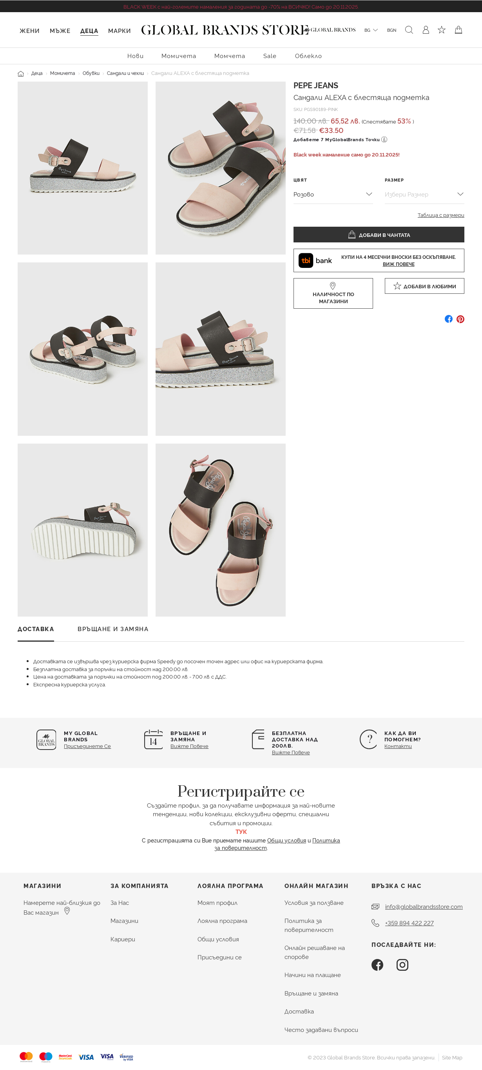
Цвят (300, 180)
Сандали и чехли (125, 72)
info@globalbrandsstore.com (424, 906)
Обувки (91, 72)
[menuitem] (135, 55)
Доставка (299, 1011)
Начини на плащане (312, 974)
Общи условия (286, 840)
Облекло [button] (308, 55)
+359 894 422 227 (409, 923)
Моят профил (217, 902)
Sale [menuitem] (270, 55)
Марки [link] (119, 30)
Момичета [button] (178, 55)
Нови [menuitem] (135, 55)
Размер (394, 180)
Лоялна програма (222, 920)
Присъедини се (220, 957)
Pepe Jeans (316, 84)
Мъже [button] (60, 30)
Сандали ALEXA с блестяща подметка (361, 97)
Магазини (124, 920)
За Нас (120, 902)
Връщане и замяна (311, 993)
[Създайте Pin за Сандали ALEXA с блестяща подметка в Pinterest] (460, 322)
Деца (37, 72)
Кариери (123, 939)
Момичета (62, 72)
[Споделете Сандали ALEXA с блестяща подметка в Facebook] (449, 322)
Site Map (452, 1057)
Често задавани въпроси (321, 1029)
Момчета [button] (229, 55)
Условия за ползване (314, 902)
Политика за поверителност (308, 925)
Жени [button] (30, 30)
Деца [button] (89, 30)
